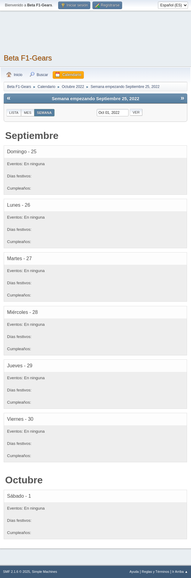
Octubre (24, 479)
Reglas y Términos (155, 571)
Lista (13, 113)
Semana (44, 113)
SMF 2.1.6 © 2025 (16, 571)
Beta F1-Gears (28, 58)
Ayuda (134, 571)
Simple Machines (44, 571)
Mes (27, 113)
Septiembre (31, 135)
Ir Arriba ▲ (180, 571)
